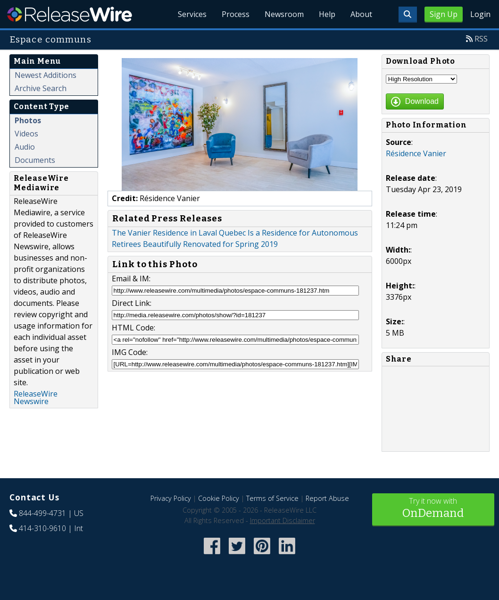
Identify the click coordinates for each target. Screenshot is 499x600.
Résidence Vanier (416, 153)
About (361, 14)
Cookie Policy (218, 498)
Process (236, 14)
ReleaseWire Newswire (36, 397)
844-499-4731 (42, 513)
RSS (481, 39)
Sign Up (443, 14)
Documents (35, 160)
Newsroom (284, 14)
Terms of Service (272, 498)
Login (480, 14)
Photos (28, 120)
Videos (26, 133)
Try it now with (433, 509)
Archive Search (41, 88)
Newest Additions (45, 75)
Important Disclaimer (282, 520)
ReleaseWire (69, 14)
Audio (25, 147)
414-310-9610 (42, 528)
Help (327, 14)
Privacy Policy (170, 498)
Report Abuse (327, 498)
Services (192, 14)
